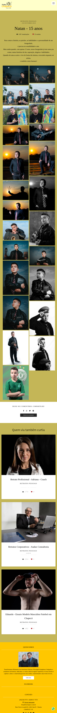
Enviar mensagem (29, 700)
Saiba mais (28, 676)
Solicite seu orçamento (28, 415)
